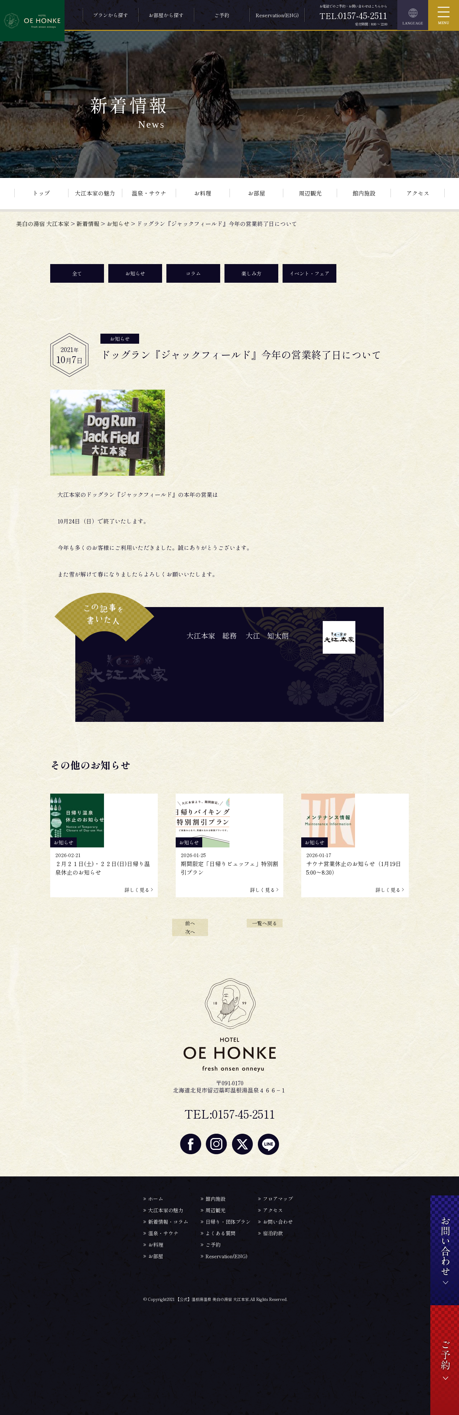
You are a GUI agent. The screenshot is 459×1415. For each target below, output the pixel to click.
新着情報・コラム (168, 1221)
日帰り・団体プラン (228, 1221)
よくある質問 (220, 1233)
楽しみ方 (251, 273)
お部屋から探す (166, 15)
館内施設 (363, 193)
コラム (193, 273)
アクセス (417, 193)
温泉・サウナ (149, 193)
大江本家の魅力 (95, 193)
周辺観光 (310, 193)
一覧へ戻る (264, 923)
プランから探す (110, 15)
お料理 (202, 193)
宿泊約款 (273, 1233)
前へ (190, 923)
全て (77, 273)
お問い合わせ (278, 1221)
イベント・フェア (309, 273)
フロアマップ (278, 1198)
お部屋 (256, 193)
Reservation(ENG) (277, 15)
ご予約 (221, 15)
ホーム (155, 1198)
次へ (190, 931)
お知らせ (135, 273)
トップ (41, 193)
